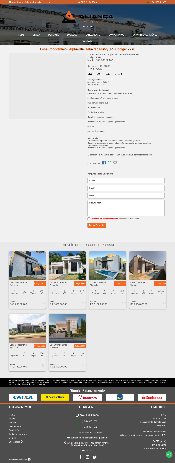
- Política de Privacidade (128, 219)
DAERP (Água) (159, 441)
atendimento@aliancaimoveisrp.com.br (87, 437)
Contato (88, 40)
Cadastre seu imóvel (18, 434)
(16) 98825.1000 (157, 2)
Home (12, 415)
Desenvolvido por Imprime (20, 459)
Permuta (53, 34)
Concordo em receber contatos (104, 219)
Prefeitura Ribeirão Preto (154, 431)
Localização (16, 441)
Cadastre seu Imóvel (145, 34)
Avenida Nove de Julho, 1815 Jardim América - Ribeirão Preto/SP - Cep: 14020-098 (87, 444)
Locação (72, 34)
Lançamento (93, 34)
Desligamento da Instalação (153, 422)
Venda (36, 34)
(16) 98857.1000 (89, 427)
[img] (104, 163)
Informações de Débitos (155, 448)
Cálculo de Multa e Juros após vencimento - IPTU (143, 435)
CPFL (163, 415)
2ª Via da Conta (159, 418)
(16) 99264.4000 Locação (90, 432)
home (21, 34)
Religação (161, 425)
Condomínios (116, 34)
